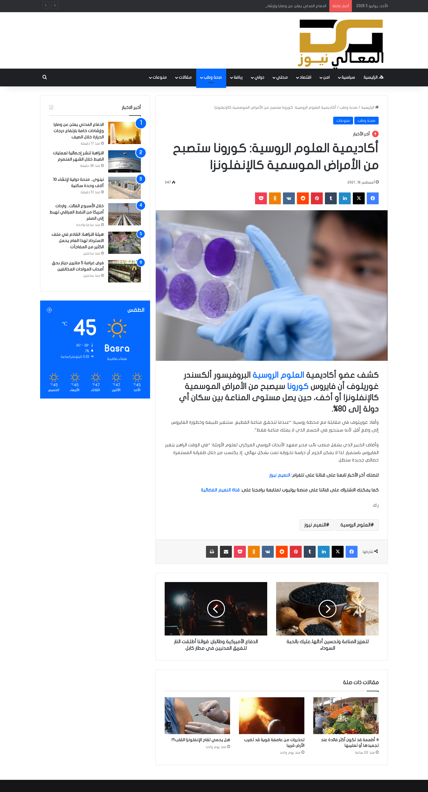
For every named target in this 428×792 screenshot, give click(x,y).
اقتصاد (305, 77)
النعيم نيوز (315, 525)
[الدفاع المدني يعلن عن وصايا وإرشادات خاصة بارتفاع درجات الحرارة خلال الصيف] (124, 133)
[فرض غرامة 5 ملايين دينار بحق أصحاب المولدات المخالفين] (124, 271)
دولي (259, 77)
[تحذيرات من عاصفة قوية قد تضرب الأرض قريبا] (271, 715)
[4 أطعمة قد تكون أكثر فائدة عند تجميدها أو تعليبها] (346, 715)
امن (326, 77)
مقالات (185, 77)
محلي (282, 77)
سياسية (348, 77)
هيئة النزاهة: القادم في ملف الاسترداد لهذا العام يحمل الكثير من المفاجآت (77, 240)
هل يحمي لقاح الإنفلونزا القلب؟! (200, 740)
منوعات (159, 77)
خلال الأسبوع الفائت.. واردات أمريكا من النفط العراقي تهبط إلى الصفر (76, 212)
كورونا (298, 386)
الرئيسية (374, 77)
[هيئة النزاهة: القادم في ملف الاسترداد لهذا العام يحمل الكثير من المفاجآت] (124, 243)
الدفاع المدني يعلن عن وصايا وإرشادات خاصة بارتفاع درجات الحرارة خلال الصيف (79, 130)
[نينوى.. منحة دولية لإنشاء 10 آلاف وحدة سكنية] (124, 188)
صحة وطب (213, 77)
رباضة (238, 77)
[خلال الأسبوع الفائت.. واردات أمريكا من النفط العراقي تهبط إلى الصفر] (124, 214)
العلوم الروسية (278, 375)
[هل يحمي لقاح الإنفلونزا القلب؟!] (197, 715)
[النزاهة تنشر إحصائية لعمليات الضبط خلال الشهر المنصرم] (124, 161)
